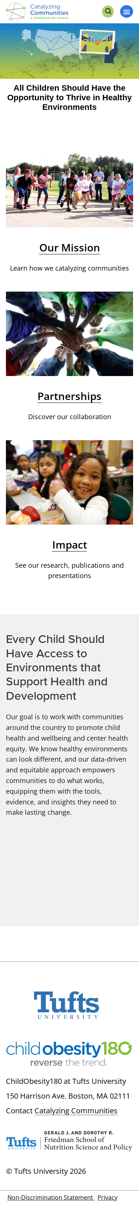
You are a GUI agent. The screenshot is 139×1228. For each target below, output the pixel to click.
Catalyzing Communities (76, 1111)
